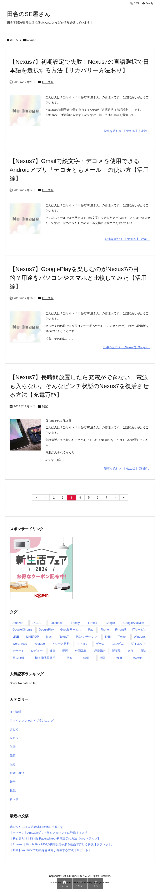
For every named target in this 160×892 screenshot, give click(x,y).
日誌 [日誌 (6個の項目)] (143, 650)
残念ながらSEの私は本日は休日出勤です (36, 827)
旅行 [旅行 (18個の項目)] (130, 650)
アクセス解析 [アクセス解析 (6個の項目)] (61, 643)
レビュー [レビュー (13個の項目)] (37, 650)
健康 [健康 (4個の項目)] (52, 650)
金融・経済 (17, 773)
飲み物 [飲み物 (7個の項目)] (137, 657)
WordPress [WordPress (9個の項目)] (19, 643)
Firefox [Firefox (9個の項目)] (92, 623)
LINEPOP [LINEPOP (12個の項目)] (32, 636)
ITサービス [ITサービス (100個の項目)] (139, 629)
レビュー (15, 738)
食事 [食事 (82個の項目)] (119, 657)
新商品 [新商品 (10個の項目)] (116, 650)
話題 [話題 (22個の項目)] (103, 657)
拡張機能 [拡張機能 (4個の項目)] (99, 650)
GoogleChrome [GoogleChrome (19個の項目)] (22, 629)
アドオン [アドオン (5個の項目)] (83, 643)
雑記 (45, 406)
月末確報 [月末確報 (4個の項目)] (18, 657)
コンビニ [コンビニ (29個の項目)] (118, 643)
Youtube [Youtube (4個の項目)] (39, 643)
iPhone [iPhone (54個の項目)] (104, 629)
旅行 (13, 755)
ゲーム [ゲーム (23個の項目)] (100, 643)
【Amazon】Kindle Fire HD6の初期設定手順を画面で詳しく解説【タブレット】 (62, 844)
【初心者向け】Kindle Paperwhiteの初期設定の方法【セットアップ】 (55, 838)
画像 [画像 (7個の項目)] (69, 657)
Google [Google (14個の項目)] (110, 623)
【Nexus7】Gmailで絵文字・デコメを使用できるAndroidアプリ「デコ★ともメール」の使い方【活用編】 (79, 170)
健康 (13, 746)
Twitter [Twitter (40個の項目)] (122, 636)
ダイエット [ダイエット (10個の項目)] (138, 643)
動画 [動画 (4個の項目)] (65, 650)
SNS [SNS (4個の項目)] (108, 636)
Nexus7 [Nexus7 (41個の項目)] (64, 636)
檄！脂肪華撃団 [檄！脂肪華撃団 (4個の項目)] (45, 657)
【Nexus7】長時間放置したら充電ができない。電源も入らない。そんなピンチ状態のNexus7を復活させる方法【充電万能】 (79, 386)
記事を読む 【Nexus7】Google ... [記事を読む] (126, 347)
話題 (13, 764)
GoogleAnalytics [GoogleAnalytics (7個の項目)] (133, 623)
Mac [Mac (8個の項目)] (48, 636)
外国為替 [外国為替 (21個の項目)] (81, 650)
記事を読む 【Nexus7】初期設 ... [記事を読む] (127, 131)
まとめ (14, 729)
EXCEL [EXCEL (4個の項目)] (36, 623)
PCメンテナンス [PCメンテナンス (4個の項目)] (87, 636)
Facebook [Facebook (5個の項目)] (56, 623)
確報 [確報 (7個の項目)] (86, 657)
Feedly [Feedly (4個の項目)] (75, 623)
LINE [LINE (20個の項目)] (15, 636)
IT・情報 (47, 82)
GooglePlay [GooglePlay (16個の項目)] (46, 629)
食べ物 (14, 799)
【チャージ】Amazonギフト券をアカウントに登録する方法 (49, 832)
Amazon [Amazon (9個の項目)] (17, 623)
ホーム (14, 40)
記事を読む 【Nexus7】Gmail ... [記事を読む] (127, 239)
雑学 (13, 781)
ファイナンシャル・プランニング (32, 720)
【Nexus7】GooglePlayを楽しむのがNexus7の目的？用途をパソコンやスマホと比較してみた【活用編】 (78, 278)
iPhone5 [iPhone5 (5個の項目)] (120, 629)
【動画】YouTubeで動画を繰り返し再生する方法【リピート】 (50, 850)
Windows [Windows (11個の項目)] (140, 636)
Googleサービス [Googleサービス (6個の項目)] (70, 629)
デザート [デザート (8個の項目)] (18, 650)
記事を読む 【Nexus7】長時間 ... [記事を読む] (127, 468)
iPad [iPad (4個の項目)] (90, 629)
